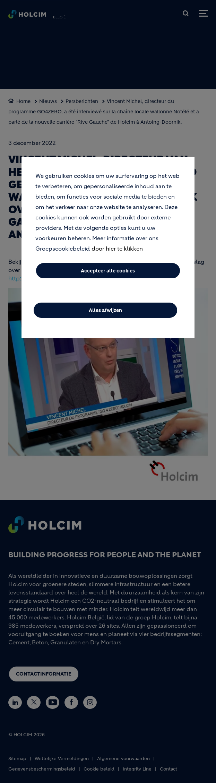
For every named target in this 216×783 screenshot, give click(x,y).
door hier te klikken (117, 254)
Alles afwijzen (105, 316)
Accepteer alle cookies (108, 277)
